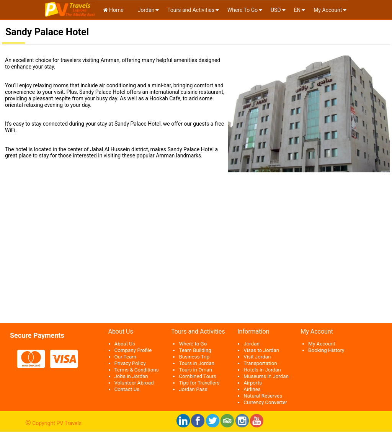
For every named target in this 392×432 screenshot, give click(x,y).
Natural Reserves (262, 396)
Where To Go (242, 10)
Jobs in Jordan (131, 376)
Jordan (145, 10)
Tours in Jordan (196, 363)
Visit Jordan (257, 357)
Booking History (326, 350)
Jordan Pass (193, 389)
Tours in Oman (195, 370)
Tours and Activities (190, 10)
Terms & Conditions (136, 370)
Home (113, 10)
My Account (328, 10)
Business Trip (194, 357)
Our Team (125, 357)
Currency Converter (265, 402)
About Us (124, 344)
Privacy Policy (130, 363)
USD (276, 10)
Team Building (195, 350)
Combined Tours (197, 376)
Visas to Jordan (261, 350)
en (297, 10)
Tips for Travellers (199, 383)
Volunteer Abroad (134, 383)
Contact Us (126, 389)
